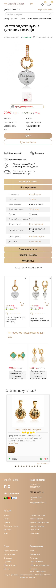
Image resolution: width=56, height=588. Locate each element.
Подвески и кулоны (11, 526)
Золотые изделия (36, 519)
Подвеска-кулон (36, 236)
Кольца (6, 515)
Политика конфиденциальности (38, 570)
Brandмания (35, 194)
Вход (32, 550)
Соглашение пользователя (39, 565)
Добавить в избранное (43, 37)
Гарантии (7, 561)
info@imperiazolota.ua (38, 502)
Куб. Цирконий (36, 224)
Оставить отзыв (15, 314)
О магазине (8, 558)
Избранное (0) (35, 554)
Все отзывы (43, 463)
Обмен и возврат (10, 565)
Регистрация (34, 558)
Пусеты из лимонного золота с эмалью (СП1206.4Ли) (18, 375)
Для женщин (35, 241)
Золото (32, 199)
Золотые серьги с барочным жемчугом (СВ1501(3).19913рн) (38, 375)
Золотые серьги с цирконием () (39, 319)
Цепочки (7, 522)
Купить (28, 135)
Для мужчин (34, 533)
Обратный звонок (36, 561)
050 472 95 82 (35, 484)
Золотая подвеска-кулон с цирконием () (15, 319)
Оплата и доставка (11, 550)
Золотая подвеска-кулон (28, 429)
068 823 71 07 (35, 487)
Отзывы (7, 569)
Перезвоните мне (45, 9)
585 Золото (34, 209)
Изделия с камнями (37, 526)
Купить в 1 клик (28, 142)
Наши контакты (9, 554)
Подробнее (13, 443)
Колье (6, 533)
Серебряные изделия (38, 515)
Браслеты (7, 529)
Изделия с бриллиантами (39, 522)
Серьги (6, 519)
